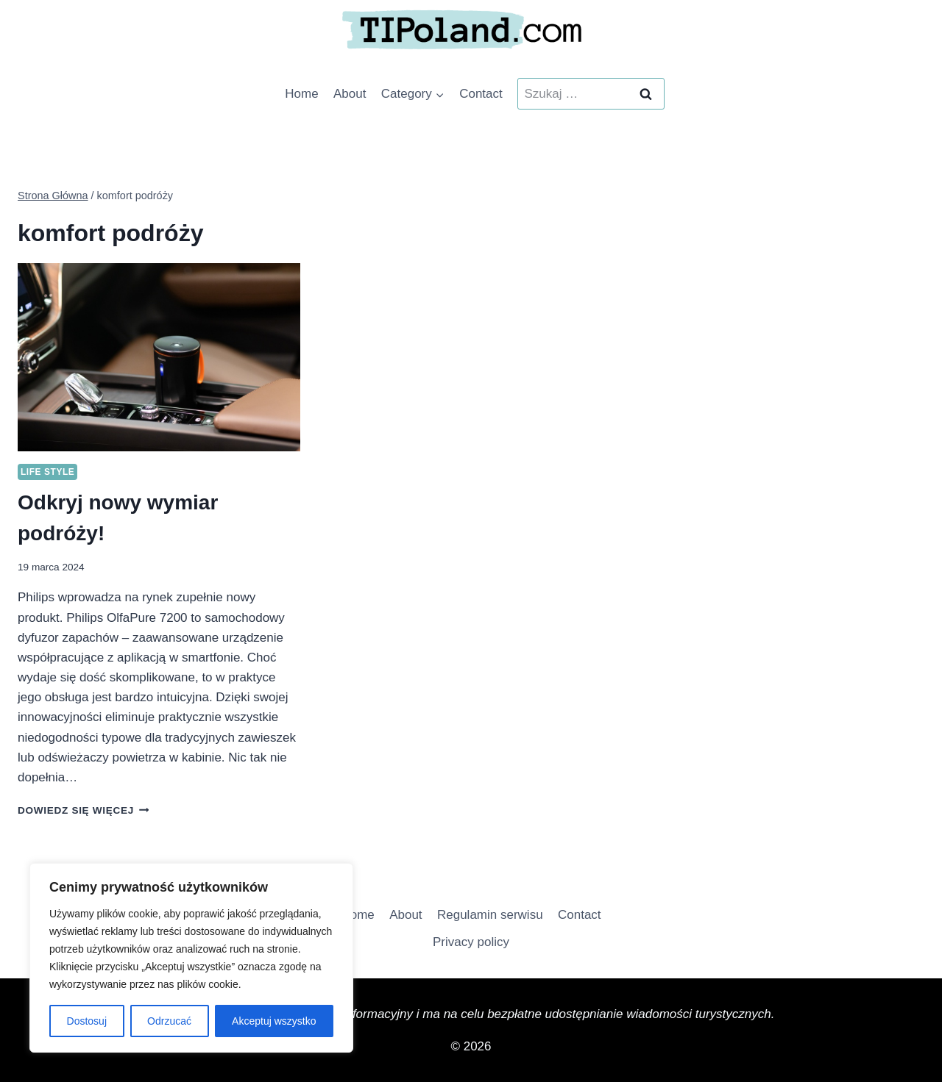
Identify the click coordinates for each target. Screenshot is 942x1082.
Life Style (47, 472)
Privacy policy (471, 942)
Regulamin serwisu (490, 915)
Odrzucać (169, 1021)
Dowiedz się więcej (83, 810)
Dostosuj (87, 1021)
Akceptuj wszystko (274, 1021)
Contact (481, 94)
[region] (191, 958)
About (349, 94)
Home (301, 94)
